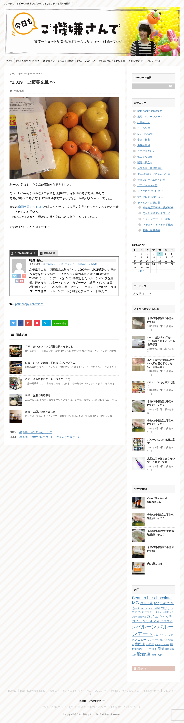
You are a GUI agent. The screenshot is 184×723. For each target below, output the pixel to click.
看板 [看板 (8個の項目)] (161, 649)
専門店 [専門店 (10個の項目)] (140, 644)
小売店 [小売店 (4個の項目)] (150, 644)
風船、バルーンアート (149, 116)
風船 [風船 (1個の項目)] (167, 649)
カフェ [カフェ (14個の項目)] (152, 616)
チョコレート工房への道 (151, 179)
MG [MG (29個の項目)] (135, 602)
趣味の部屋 (143, 145)
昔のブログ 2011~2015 (150, 191)
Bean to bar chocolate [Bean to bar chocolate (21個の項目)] (152, 597)
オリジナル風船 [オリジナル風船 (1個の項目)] (162, 612)
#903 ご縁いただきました (40, 411)
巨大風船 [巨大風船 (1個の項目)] (165, 644)
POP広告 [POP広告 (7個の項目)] (146, 603)
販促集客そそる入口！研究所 (58, 60)
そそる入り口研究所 (148, 202)
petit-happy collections (27, 60)
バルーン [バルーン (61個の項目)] (146, 627)
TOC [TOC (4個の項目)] (156, 603)
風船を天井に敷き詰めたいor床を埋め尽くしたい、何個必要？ (161, 363)
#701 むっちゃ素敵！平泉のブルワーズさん (50, 362)
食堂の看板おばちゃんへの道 (153, 174)
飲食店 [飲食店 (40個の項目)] (144, 654)
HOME (9, 60)
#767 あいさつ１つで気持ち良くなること (49, 346)
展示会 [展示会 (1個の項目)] (158, 644)
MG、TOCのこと (86, 60)
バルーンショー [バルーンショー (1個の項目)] (161, 635)
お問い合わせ (136, 60)
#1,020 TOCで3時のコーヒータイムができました (50, 437)
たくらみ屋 (143, 128)
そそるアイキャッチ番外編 (158, 224)
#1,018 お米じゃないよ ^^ (35, 432)
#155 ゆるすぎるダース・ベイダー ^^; (47, 379)
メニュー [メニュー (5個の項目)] (140, 639)
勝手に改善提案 (151, 230)
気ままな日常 (144, 156)
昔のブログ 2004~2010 (150, 196)
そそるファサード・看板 (156, 218)
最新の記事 (49, 253)
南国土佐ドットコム (31, 206)
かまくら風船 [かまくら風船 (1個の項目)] (154, 608)
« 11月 (141, 271)
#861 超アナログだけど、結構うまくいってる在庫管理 (161, 341)
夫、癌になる (154, 563)
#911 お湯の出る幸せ (37, 395)
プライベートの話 (147, 185)
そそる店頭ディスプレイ (156, 213)
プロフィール (154, 60)
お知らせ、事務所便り (149, 168)
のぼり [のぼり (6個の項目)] (165, 608)
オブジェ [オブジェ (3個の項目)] (149, 612)
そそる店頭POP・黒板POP (158, 207)
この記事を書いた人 (25, 253)
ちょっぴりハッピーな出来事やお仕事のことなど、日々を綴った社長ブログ (92, 706)
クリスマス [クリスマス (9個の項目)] (150, 621)
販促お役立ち (144, 162)
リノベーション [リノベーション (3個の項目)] (156, 639)
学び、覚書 (143, 139)
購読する (140, 668)
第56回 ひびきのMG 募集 (112, 60)
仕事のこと (143, 122)
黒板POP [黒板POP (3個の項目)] (157, 654)
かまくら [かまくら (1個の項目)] (143, 608)
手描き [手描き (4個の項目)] (153, 648)
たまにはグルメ (146, 151)
